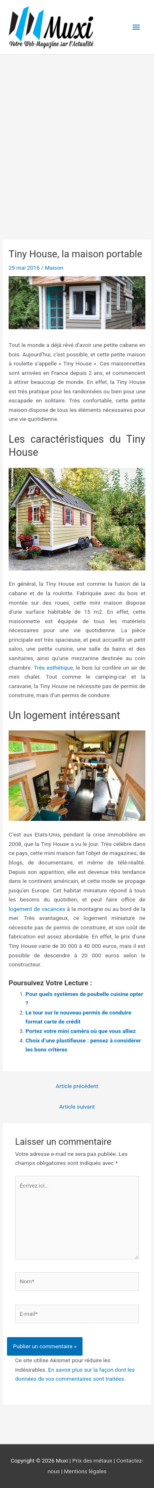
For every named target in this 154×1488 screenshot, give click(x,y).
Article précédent (77, 1086)
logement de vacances (37, 909)
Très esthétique (53, 667)
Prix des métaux (92, 1460)
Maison (54, 267)
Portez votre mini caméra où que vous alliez (80, 1031)
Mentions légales (85, 1471)
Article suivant (77, 1106)
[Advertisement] (77, 136)
